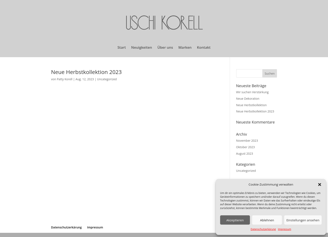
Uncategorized (107, 79)
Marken (185, 48)
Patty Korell (64, 79)
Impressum (284, 229)
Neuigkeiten (141, 48)
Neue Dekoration (247, 99)
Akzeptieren (235, 220)
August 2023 (244, 153)
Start (121, 48)
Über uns (165, 48)
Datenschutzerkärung (263, 229)
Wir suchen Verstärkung (252, 92)
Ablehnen (267, 220)
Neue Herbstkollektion (251, 105)
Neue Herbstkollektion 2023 (86, 72)
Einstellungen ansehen (302, 220)
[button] (320, 184)
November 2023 (247, 141)
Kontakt (204, 48)
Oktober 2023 (245, 147)
